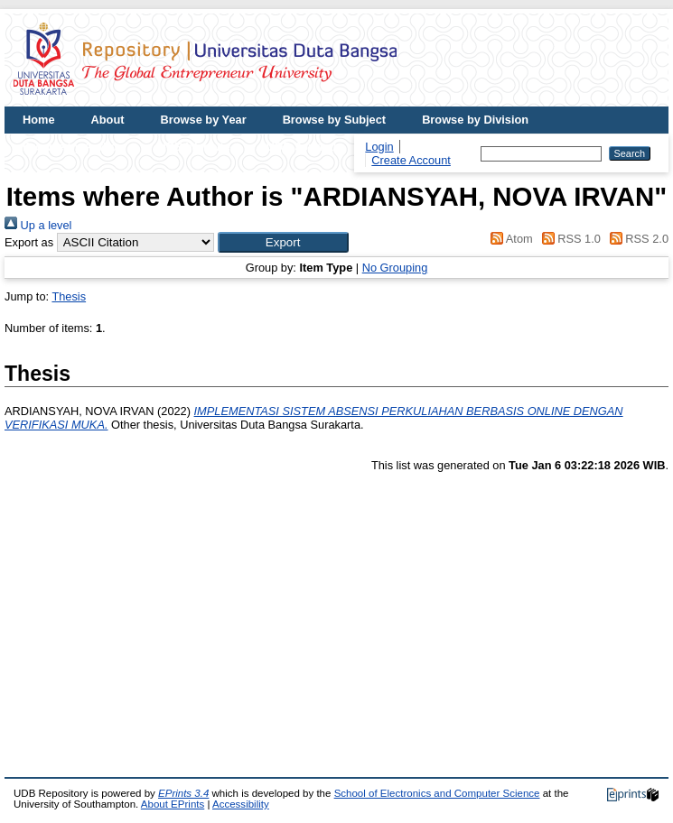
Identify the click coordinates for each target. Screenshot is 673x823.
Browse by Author (72, 146)
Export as (29, 242)
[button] (283, 242)
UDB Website (194, 146)
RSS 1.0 (568, 238)
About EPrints (172, 804)
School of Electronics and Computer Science (437, 793)
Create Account (411, 160)
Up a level (38, 225)
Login (379, 146)
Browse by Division (475, 119)
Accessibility (240, 804)
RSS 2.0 (635, 238)
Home (39, 119)
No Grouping (395, 267)
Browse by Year (204, 119)
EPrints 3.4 (183, 793)
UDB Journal (301, 146)
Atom (509, 238)
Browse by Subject (335, 119)
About (108, 119)
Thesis (68, 296)
